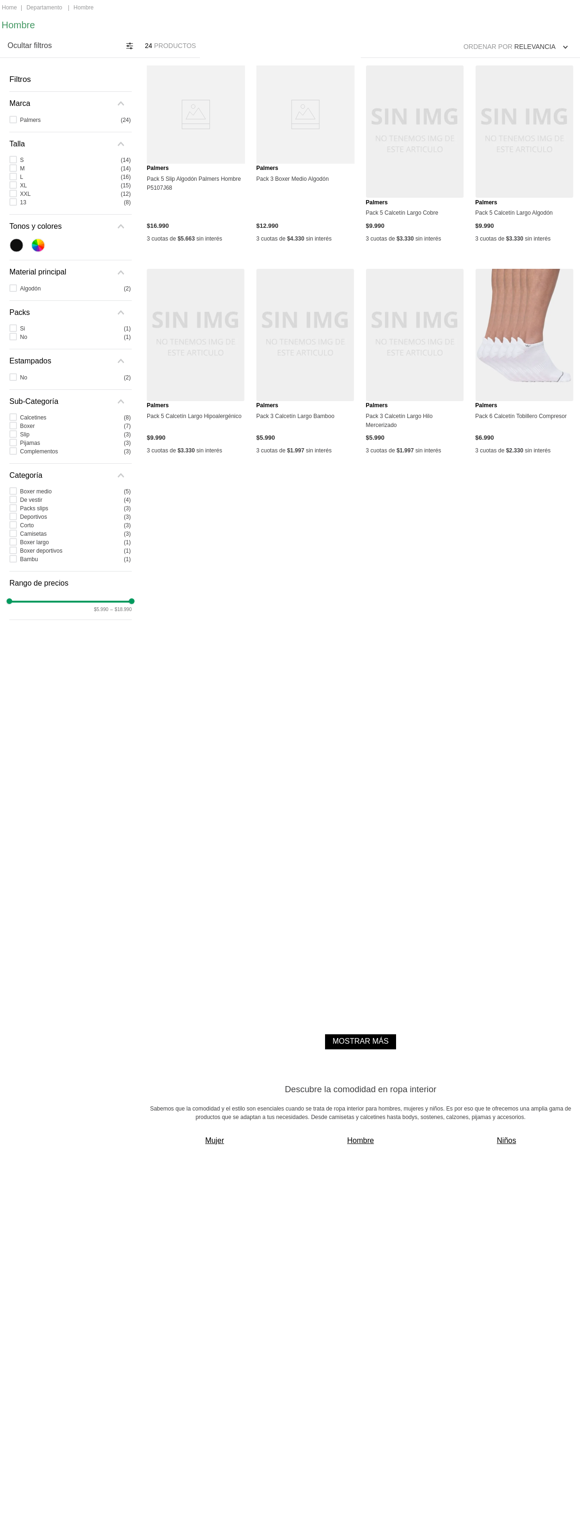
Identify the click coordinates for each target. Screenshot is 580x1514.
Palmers (75, 120)
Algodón (75, 288)
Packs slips (75, 508)
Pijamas (75, 443)
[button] (70, 103)
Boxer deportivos (75, 551)
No (75, 337)
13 (75, 202)
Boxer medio (75, 491)
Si (75, 328)
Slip (75, 434)
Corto (75, 525)
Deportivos (75, 517)
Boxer (75, 426)
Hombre (83, 7)
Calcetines (75, 417)
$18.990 (121, 609)
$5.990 (101, 609)
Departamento (44, 7)
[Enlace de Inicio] (9, 8)
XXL (75, 194)
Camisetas (75, 534)
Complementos (75, 451)
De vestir (75, 500)
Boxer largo (75, 542)
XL (75, 185)
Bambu (75, 559)
